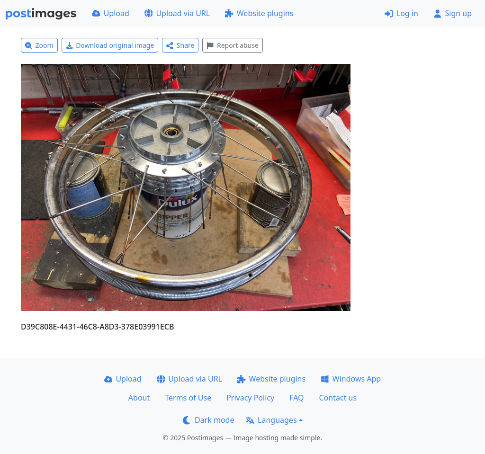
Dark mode (208, 420)
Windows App (351, 379)
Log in (401, 13)
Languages (271, 420)
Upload (110, 13)
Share (180, 45)
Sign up (452, 13)
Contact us (338, 397)
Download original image (110, 45)
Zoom (39, 45)
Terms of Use (188, 397)
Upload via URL (177, 13)
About (139, 397)
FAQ (296, 397)
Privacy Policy (250, 397)
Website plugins (259, 13)
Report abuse (232, 45)
